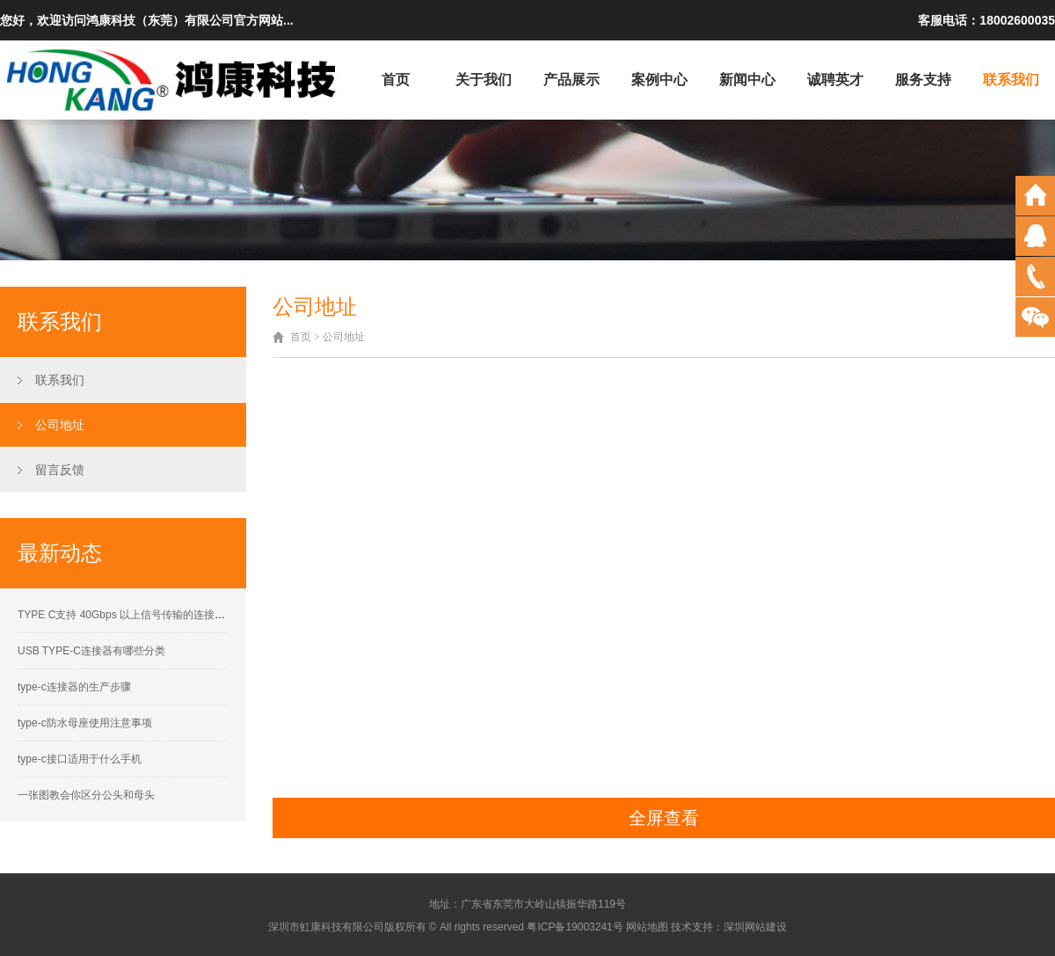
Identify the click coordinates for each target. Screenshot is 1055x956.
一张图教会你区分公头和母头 (86, 795)
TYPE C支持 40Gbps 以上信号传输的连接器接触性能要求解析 (163, 615)
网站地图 (647, 927)
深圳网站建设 (755, 927)
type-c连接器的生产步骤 (74, 687)
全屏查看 (664, 818)
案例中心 (659, 79)
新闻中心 (747, 79)
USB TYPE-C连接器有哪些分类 (91, 651)
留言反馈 (59, 470)
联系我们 (1011, 79)
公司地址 (59, 425)
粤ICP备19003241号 (574, 927)
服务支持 (923, 79)
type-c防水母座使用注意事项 (85, 723)
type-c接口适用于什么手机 (80, 759)
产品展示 (571, 79)
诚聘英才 (835, 79)
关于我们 (483, 79)
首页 (396, 79)
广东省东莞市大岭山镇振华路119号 (543, 904)
